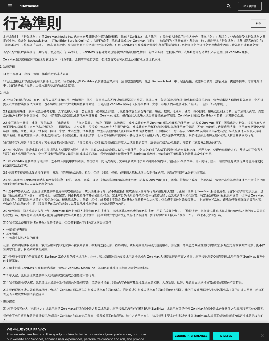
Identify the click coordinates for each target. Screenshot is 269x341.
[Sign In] (250, 6)
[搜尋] (228, 6)
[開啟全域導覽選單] (10, 5)
